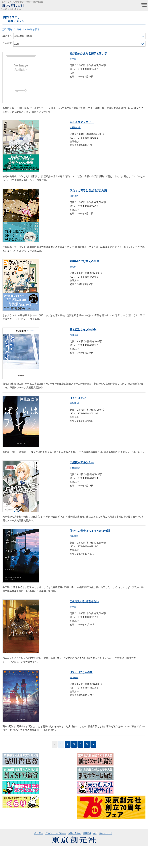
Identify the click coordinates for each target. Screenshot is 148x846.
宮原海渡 (74, 334)
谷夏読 (73, 58)
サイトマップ (105, 833)
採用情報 (87, 833)
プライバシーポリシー (55, 833)
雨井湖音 (74, 195)
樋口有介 (74, 677)
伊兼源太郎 (75, 403)
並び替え (7, 35)
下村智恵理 (75, 127)
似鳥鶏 (73, 266)
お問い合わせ (74, 833)
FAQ (95, 833)
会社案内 (38, 833)
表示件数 (7, 43)
